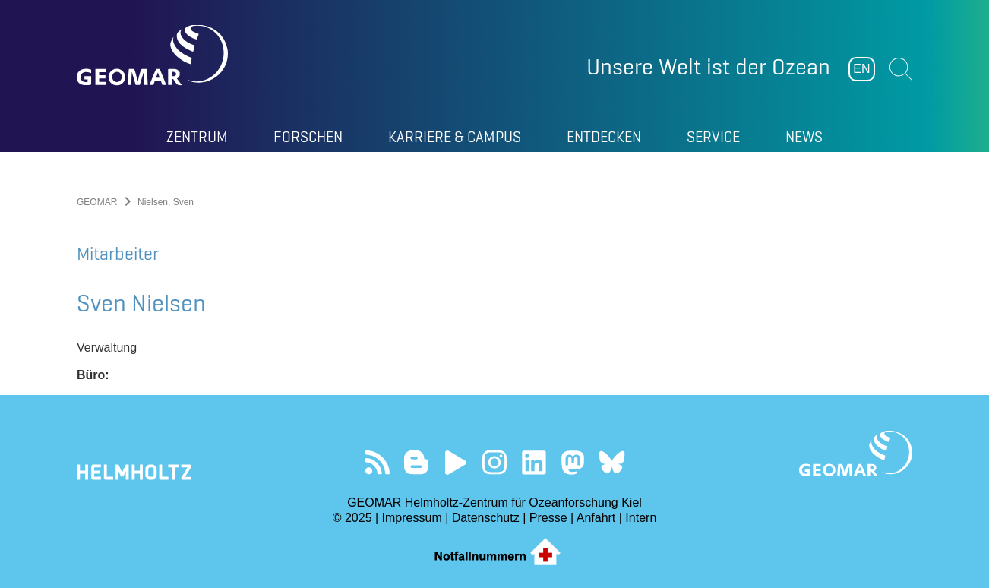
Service (713, 137)
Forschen (308, 137)
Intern (640, 517)
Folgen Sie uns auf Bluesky (612, 462)
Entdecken (604, 137)
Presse (548, 517)
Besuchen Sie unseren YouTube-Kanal (455, 462)
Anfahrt (596, 517)
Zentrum (197, 137)
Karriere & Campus (454, 137)
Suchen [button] (900, 69)
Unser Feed (377, 462)
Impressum (412, 517)
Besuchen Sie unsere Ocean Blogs (416, 462)
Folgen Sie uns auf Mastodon (572, 462)
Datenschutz (486, 517)
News (804, 137)
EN (861, 68)
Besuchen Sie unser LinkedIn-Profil (533, 462)
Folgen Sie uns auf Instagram (495, 462)
